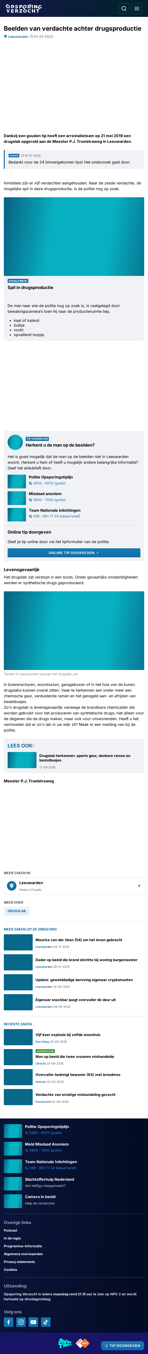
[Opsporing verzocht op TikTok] (46, 1322)
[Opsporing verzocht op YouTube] (33, 1322)
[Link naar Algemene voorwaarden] (74, 1254)
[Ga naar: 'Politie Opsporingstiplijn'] (74, 481)
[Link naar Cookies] (74, 1269)
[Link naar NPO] (83, 1343)
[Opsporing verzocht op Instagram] (21, 1322)
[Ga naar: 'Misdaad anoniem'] (74, 498)
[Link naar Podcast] (74, 1230)
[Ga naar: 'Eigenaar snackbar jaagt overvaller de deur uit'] (74, 1002)
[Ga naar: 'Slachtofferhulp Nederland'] (74, 1184)
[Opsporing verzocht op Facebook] (8, 1322)
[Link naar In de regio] (74, 1238)
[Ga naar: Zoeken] (123, 8)
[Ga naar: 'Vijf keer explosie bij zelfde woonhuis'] (74, 1037)
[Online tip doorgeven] (74, 552)
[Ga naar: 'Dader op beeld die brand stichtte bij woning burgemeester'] (74, 962)
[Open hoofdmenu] (136, 8)
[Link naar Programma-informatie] (74, 1246)
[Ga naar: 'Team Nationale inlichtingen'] (74, 515)
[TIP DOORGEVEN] (122, 1345)
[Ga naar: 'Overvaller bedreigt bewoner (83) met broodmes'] (74, 1077)
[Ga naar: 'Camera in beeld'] (74, 1201)
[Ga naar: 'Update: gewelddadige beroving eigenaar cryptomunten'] (74, 982)
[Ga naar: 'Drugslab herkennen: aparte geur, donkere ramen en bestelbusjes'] (74, 760)
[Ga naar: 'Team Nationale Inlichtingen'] (74, 1166)
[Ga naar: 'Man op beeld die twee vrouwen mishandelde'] (74, 1057)
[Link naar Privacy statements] (74, 1262)
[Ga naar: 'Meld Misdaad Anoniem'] (74, 1149)
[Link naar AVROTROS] (65, 1343)
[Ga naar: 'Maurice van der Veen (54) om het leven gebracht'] (74, 942)
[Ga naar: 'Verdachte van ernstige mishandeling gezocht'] (74, 1097)
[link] (74, 886)
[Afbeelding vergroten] (141, 200)
